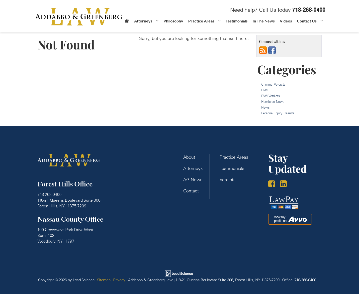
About (189, 157)
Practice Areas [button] (201, 24)
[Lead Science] (179, 273)
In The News (264, 24)
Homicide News (272, 102)
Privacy (119, 280)
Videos (286, 24)
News (265, 108)
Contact (191, 191)
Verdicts (228, 180)
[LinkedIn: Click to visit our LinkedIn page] (285, 185)
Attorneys (193, 168)
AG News (192, 180)
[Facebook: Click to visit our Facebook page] (273, 185)
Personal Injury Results (277, 113)
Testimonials (237, 24)
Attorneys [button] (143, 24)
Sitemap (103, 280)
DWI (264, 90)
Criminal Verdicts (273, 85)
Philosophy (173, 24)
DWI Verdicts (270, 96)
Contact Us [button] (307, 24)
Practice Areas (234, 157)
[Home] (127, 26)
